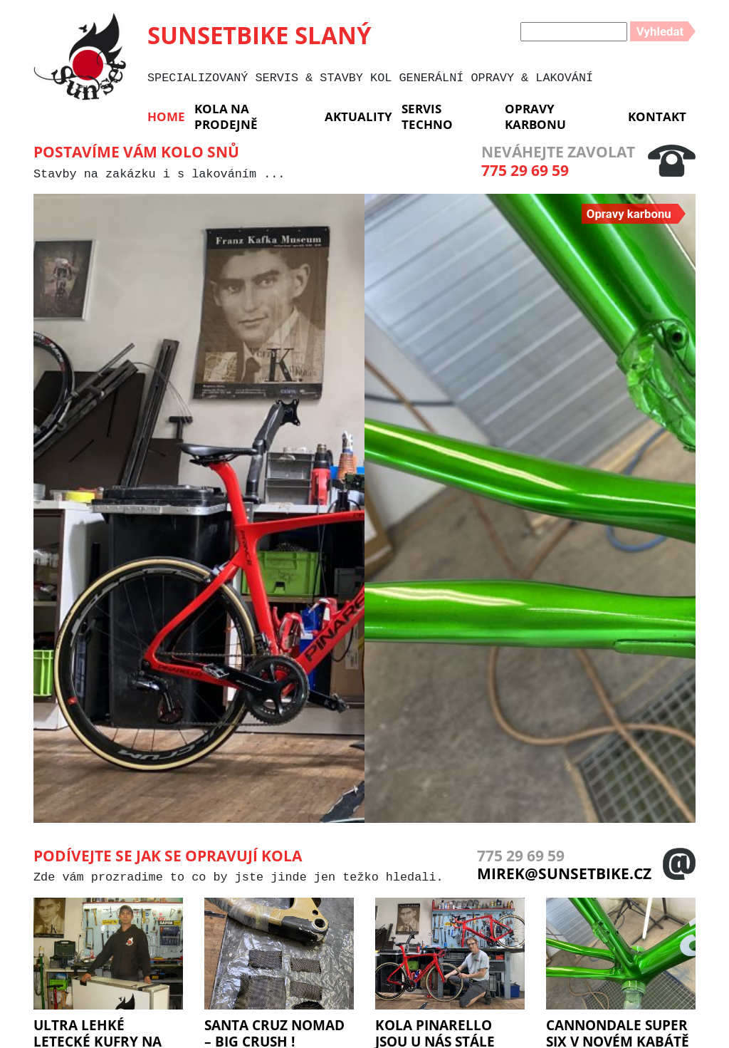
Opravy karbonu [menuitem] (535, 116)
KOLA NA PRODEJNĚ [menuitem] (226, 116)
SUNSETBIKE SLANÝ (259, 35)
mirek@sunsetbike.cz (564, 873)
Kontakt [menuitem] (657, 116)
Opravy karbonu (629, 214)
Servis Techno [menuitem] (427, 116)
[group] (198, 508)
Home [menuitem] (166, 116)
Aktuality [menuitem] (358, 116)
